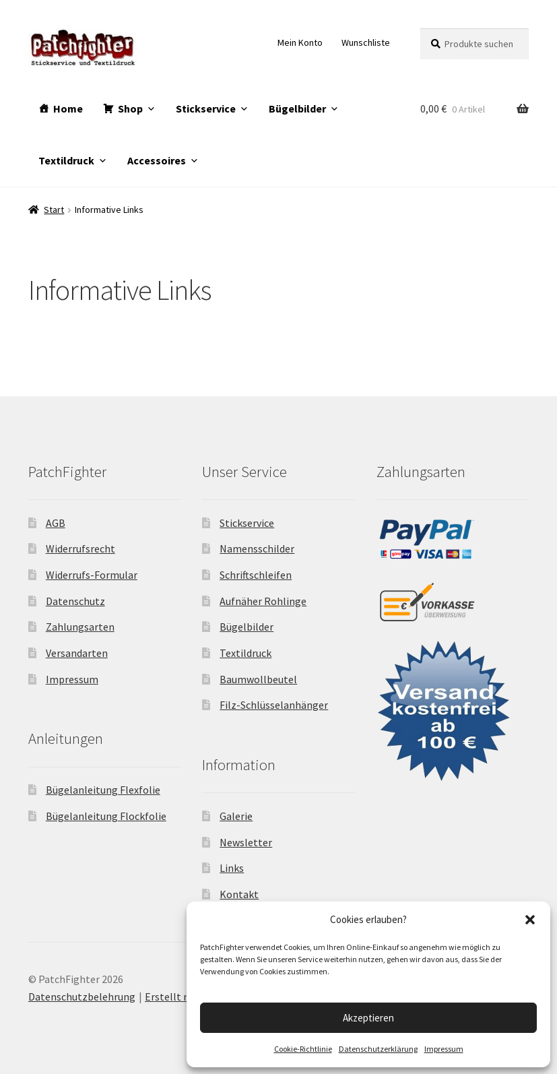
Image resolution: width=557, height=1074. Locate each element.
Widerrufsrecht (80, 548)
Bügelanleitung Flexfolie (103, 789)
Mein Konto (300, 42)
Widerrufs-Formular (91, 574)
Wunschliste (365, 42)
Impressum (443, 1049)
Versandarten (77, 653)
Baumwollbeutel (258, 679)
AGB (55, 523)
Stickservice (206, 108)
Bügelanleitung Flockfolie (106, 816)
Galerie (236, 816)
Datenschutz (75, 601)
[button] (530, 919)
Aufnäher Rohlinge (263, 601)
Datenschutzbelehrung (81, 996)
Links (232, 868)
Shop (130, 108)
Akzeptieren (368, 1017)
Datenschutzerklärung (378, 1049)
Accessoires (156, 160)
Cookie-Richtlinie (303, 1049)
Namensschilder (257, 548)
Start (54, 209)
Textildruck (66, 160)
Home (68, 108)
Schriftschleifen (256, 574)
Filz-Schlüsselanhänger (274, 705)
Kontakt (239, 894)
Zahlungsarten (80, 626)
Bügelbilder (297, 108)
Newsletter (246, 842)
